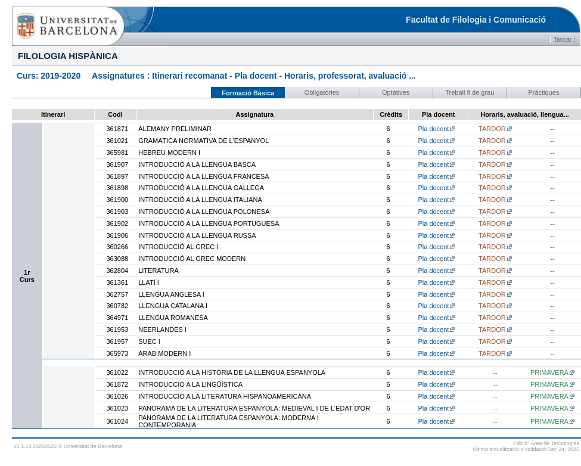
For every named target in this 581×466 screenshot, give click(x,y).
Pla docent (433, 128)
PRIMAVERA (549, 372)
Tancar (562, 39)
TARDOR (492, 128)
